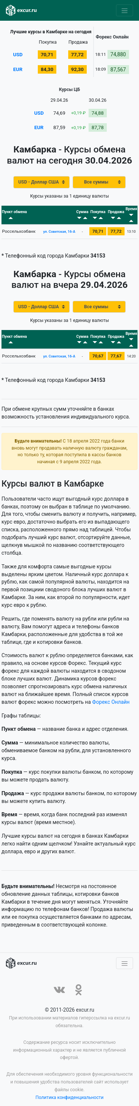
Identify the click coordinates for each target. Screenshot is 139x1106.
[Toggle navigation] (124, 10)
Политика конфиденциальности (70, 1087)
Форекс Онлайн (110, 692)
